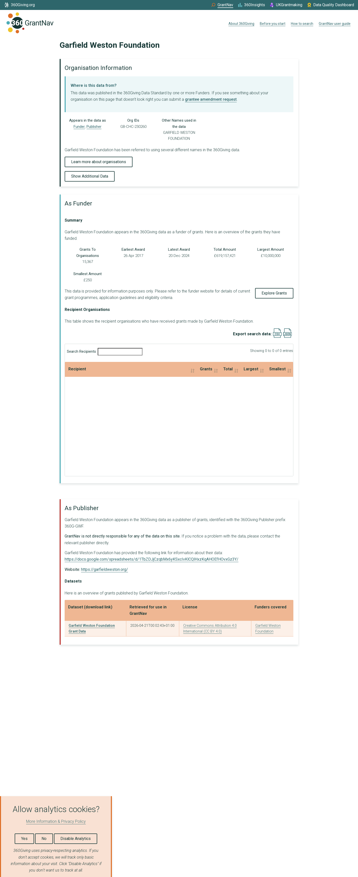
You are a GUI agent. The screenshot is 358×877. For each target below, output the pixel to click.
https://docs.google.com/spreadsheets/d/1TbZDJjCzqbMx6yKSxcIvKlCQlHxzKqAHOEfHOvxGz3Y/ (151, 559)
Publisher (94, 126)
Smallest (248, 369)
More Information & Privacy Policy (56, 821)
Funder (79, 126)
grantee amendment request (211, 99)
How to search (302, 24)
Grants (103, 369)
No (44, 838)
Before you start (272, 24)
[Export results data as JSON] (287, 336)
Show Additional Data (89, 176)
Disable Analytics (75, 838)
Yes (24, 838)
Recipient (77, 369)
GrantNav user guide (335, 24)
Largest (194, 369)
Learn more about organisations (98, 161)
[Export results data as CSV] (277, 336)
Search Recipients (104, 351)
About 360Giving (241, 24)
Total (150, 369)
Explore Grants (274, 293)
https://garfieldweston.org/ (104, 569)
